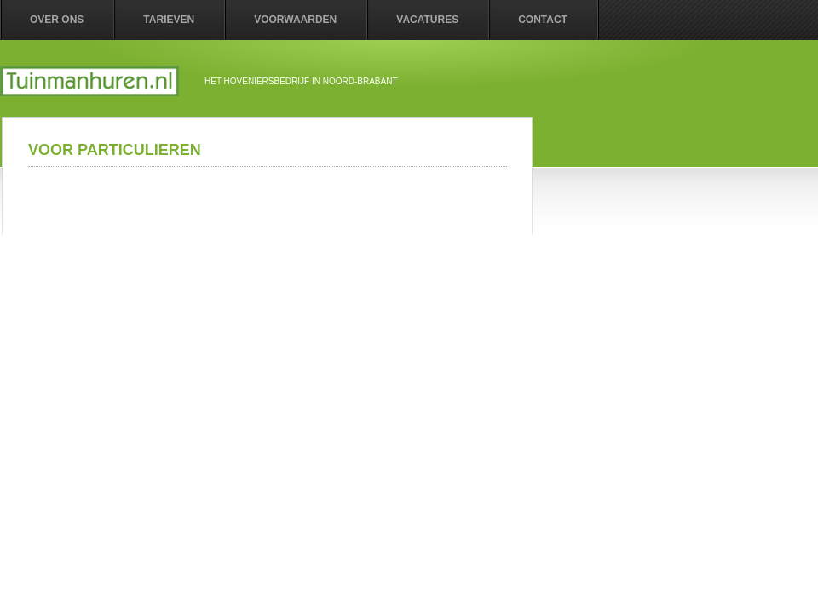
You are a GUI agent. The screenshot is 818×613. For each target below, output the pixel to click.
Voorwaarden (295, 20)
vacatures (427, 20)
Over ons (57, 20)
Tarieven (168, 20)
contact (542, 20)
